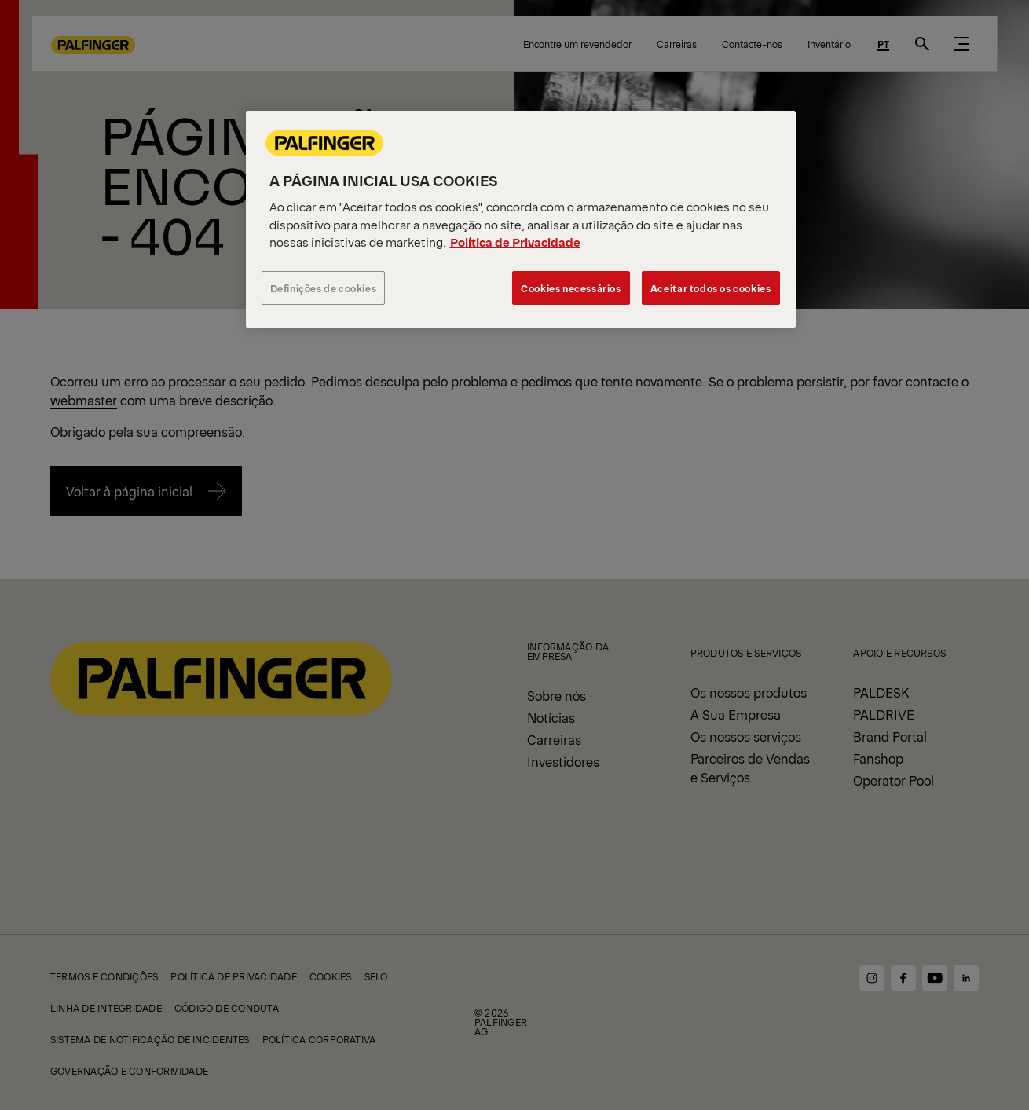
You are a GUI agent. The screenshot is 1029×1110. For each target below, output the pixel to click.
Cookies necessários (571, 288)
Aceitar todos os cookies (710, 288)
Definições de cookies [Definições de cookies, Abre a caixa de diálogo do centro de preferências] (323, 288)
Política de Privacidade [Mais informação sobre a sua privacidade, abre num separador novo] (515, 241)
